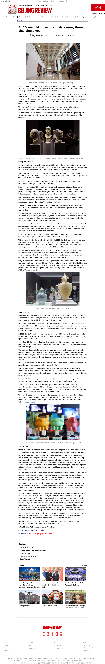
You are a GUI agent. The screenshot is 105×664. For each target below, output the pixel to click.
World (29, 17)
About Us (85, 643)
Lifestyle (45, 17)
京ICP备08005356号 (69, 663)
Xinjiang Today (94, 17)
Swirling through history (28, 556)
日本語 (68, 1)
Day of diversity (25, 559)
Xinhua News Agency (89, 658)
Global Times (65, 660)
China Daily (17, 660)
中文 (39, 1)
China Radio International (51, 660)
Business (36, 17)
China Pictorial (47, 658)
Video (52, 17)
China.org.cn (18, 658)
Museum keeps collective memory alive (33, 550)
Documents (70, 17)
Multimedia (60, 17)
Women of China (75, 658)
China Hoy (37, 658)
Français (61, 1)
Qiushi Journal (76, 660)
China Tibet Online (35, 660)
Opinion (21, 17)
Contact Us (86, 645)
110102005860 (87, 663)
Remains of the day (26, 547)
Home (7, 17)
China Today (28, 658)
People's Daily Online (61, 658)
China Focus (58, 643)
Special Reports (82, 17)
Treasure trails (25, 553)
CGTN (25, 660)
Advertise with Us (88, 648)
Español (45, 1)
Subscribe (102, 13)
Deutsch (53, 1)
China (14, 17)
